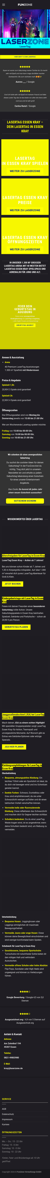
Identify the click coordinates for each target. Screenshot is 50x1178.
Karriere (5, 1124)
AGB (4, 1109)
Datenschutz (8, 1114)
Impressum (7, 1119)
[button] (3, 4)
